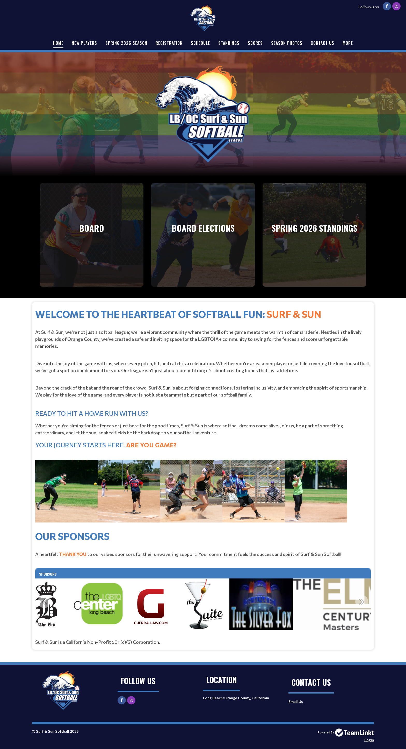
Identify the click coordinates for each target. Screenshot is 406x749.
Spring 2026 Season (126, 43)
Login (369, 740)
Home (58, 43)
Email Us (295, 701)
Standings (229, 43)
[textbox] (203, 418)
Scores (255, 43)
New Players (84, 43)
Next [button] (361, 601)
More (348, 43)
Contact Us (322, 43)
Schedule (200, 43)
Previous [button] (44, 601)
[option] (203, 604)
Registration (169, 43)
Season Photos (286, 43)
